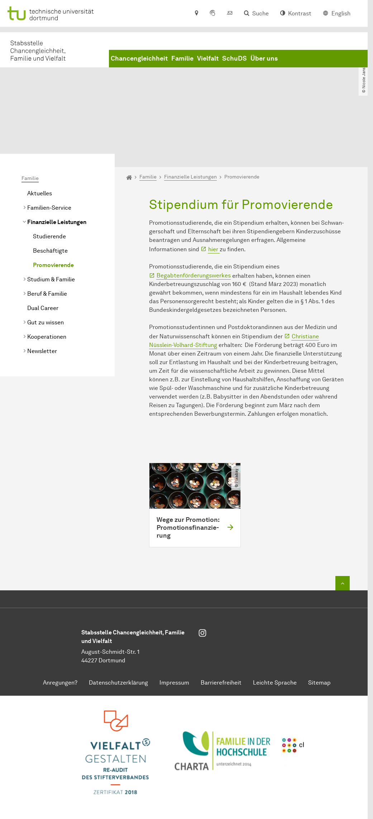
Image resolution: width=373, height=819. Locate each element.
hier (214, 190)
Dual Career (42, 249)
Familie (182, 58)
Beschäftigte (50, 192)
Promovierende (53, 206)
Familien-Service (49, 149)
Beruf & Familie (47, 235)
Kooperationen (46, 278)
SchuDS (234, 58)
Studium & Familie (51, 221)
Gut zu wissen (45, 264)
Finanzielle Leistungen (56, 163)
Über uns (264, 58)
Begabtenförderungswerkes (194, 217)
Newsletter (42, 292)
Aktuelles (39, 135)
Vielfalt (208, 58)
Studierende (49, 178)
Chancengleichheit (139, 58)
